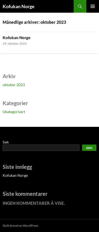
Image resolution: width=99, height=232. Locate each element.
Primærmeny (92, 6)
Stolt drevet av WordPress (20, 226)
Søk (6, 142)
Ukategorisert (14, 111)
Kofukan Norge (19, 6)
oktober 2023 (14, 84)
